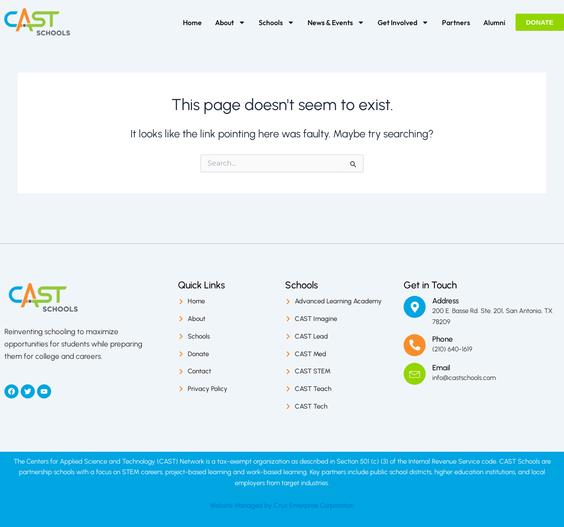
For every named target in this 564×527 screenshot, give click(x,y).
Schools (276, 22)
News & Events (336, 22)
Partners (456, 22)
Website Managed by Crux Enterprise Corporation (282, 505)
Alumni (494, 22)
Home (192, 22)
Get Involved (403, 22)
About (230, 22)
